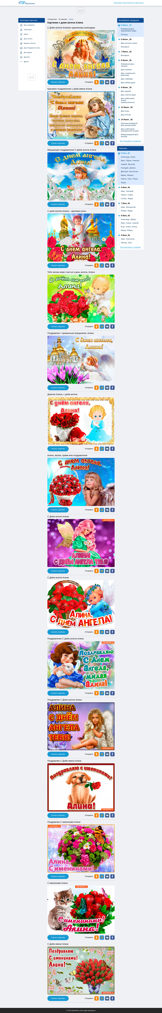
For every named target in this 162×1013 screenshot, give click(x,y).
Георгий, (135, 223)
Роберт (130, 230)
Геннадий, (125, 168)
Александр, (125, 157)
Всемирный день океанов (127, 65)
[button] (107, 82)
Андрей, (124, 164)
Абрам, (129, 160)
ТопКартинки (52, 19)
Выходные (125, 47)
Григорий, (130, 191)
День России (126, 115)
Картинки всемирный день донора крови (129, 124)
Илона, (134, 227)
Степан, (124, 198)
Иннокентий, (131, 207)
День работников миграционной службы (130, 130)
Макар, (123, 230)
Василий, (131, 164)
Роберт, (124, 211)
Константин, (133, 171)
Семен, (130, 195)
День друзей (126, 91)
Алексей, (135, 160)
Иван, (123, 160)
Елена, (128, 227)
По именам (63, 19)
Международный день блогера (129, 135)
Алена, (128, 223)
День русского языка (129, 43)
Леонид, (124, 243)
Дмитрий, (124, 171)
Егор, (123, 227)
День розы (125, 111)
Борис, (133, 157)
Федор (123, 182)
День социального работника (128, 74)
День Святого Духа (128, 95)
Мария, (123, 175)
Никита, (124, 179)
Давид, (133, 219)
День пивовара (127, 79)
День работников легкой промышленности (128, 100)
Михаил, (130, 175)
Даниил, (133, 168)
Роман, (135, 179)
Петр (130, 243)
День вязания (126, 70)
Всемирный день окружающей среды (128, 30)
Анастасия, (130, 239)
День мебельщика (128, 82)
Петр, (130, 179)
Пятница (124, 34)
